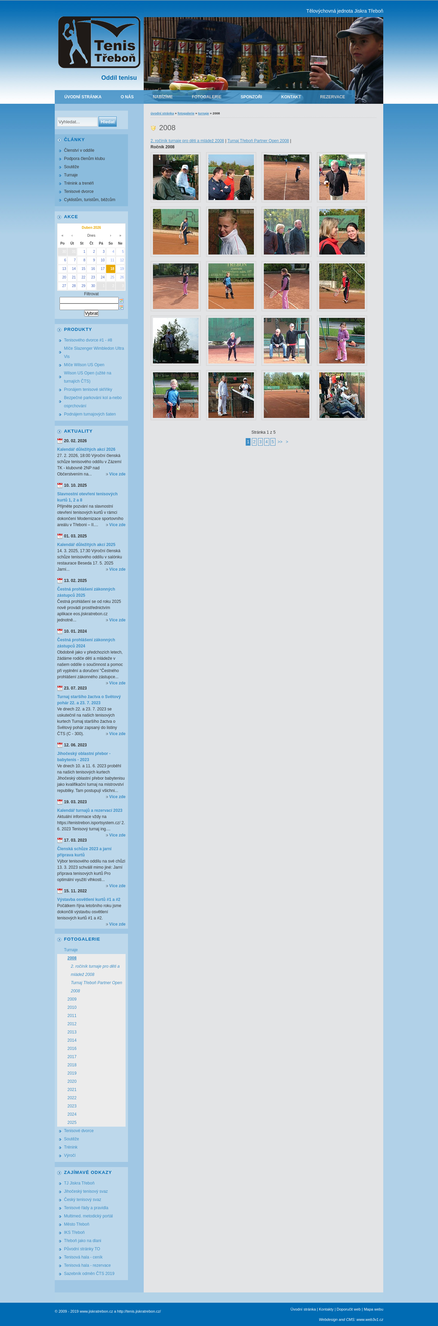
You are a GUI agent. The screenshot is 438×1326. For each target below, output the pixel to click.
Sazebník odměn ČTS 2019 (89, 1273)
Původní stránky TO (82, 1249)
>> (280, 441)
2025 (72, 1122)
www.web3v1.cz (370, 1319)
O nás (127, 97)
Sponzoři (251, 97)
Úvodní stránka (83, 97)
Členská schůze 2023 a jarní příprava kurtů (84, 851)
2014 (72, 1040)
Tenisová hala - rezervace (87, 1265)
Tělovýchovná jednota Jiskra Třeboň (344, 11)
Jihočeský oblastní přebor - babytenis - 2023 (84, 756)
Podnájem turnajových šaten (90, 414)
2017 (72, 1056)
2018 (72, 1065)
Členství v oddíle (79, 150)
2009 (72, 999)
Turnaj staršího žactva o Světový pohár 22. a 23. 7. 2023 (89, 699)
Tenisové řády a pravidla (86, 1207)
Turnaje (203, 113)
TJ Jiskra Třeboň (79, 1183)
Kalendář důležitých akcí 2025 (86, 544)
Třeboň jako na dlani (82, 1240)
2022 (72, 1097)
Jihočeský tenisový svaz (86, 1191)
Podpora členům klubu (84, 158)
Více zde (117, 474)
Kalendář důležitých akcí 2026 (86, 449)
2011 (72, 1015)
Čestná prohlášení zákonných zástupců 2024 (86, 642)
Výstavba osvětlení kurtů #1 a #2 (88, 899)
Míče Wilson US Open (84, 364)
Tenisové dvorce (79, 191)
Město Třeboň (76, 1224)
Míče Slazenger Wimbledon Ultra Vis (94, 352)
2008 (72, 958)
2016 (72, 1048)
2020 (72, 1081)
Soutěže (71, 166)
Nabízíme (163, 97)
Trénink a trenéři (79, 183)
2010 (72, 1007)
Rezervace (332, 97)
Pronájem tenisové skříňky (88, 389)
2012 (72, 1023)
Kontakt (291, 97)
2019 (72, 1073)
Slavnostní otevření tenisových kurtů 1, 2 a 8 (87, 497)
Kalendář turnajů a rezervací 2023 (90, 810)
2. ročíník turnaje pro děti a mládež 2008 (187, 140)
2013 (72, 1032)
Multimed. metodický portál (88, 1216)
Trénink (71, 1147)
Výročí (70, 1155)
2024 (72, 1114)
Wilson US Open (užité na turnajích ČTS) (87, 377)
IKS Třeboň (74, 1232)
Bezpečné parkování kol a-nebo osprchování (93, 401)
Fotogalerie (206, 97)
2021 (72, 1089)
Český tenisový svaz (82, 1199)
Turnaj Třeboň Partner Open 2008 (258, 140)
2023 (72, 1106)
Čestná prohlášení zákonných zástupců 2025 (86, 592)
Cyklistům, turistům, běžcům (89, 199)
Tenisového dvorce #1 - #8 (88, 340)
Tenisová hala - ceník (83, 1257)
